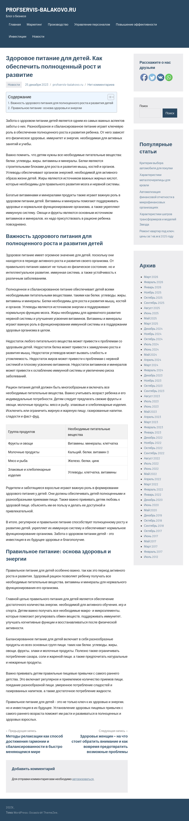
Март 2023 (151, 422)
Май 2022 (150, 473)
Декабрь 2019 (153, 515)
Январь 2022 (152, 494)
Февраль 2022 (153, 489)
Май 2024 (150, 354)
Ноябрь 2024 (152, 334)
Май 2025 (150, 318)
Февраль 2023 (153, 427)
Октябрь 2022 (153, 448)
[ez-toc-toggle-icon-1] (109, 97)
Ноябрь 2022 (152, 442)
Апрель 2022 (152, 479)
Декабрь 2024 (153, 328)
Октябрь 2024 (153, 339)
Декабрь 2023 (153, 375)
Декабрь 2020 (153, 499)
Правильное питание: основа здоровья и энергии (46, 108)
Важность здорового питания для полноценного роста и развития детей (62, 103)
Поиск (144, 106)
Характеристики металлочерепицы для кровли (155, 180)
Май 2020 (150, 510)
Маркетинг (34, 24)
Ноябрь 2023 (152, 380)
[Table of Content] (111, 97)
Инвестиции (17, 36)
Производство (58, 24)
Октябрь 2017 (153, 531)
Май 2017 (150, 541)
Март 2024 (151, 365)
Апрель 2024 (152, 359)
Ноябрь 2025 (152, 292)
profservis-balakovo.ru (68, 84)
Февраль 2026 (153, 282)
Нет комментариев (100, 84)
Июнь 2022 (151, 468)
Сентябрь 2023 (154, 391)
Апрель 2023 (152, 416)
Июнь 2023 (151, 406)
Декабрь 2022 (153, 437)
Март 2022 (151, 484)
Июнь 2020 (151, 505)
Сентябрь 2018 (154, 525)
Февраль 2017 (153, 551)
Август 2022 (152, 458)
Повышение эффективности (136, 24)
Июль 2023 (151, 401)
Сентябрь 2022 (154, 453)
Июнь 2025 (151, 313)
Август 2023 (152, 396)
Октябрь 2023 (153, 385)
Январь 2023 (152, 432)
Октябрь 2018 (153, 520)
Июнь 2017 (151, 536)
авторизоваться (83, 779)
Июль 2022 (151, 463)
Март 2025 (151, 323)
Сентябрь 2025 (154, 302)
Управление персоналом (92, 24)
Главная (15, 24)
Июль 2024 (151, 344)
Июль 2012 (151, 556)
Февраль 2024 (153, 370)
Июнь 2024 (151, 349)
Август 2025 (152, 308)
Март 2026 (151, 276)
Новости (38, 36)
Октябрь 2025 (153, 297)
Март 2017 (150, 546)
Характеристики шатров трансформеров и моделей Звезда (158, 219)
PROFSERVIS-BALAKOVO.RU (43, 9)
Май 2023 (150, 411)
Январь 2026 (152, 287)
